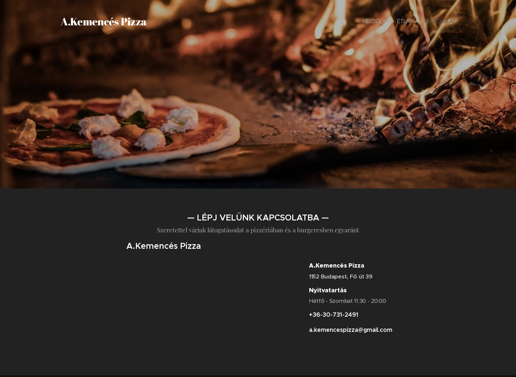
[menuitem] (385, 21)
